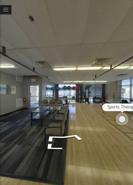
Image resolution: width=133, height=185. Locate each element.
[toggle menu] (5, 9)
